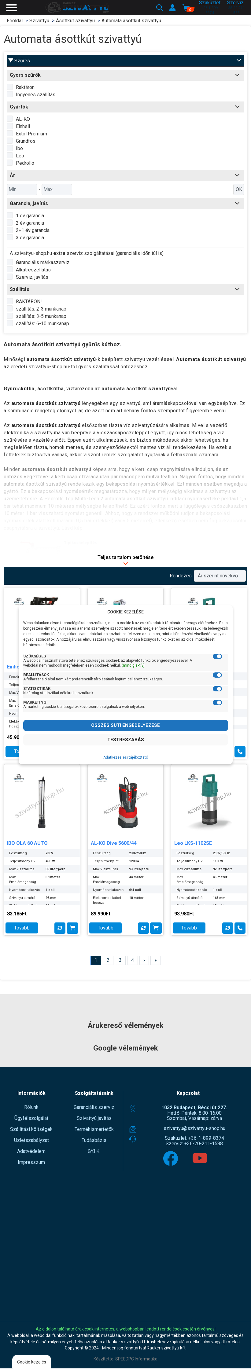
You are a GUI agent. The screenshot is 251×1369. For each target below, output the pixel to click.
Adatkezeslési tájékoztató (125, 757)
